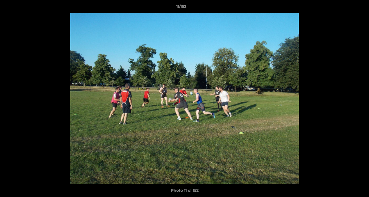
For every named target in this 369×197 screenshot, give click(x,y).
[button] (346, 7)
